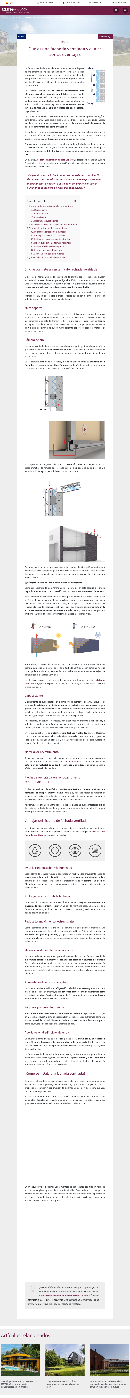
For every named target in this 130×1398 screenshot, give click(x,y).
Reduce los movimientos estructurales (52, 239)
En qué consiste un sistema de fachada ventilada (51, 206)
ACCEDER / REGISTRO (46, 3)
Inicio (4, 18)
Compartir (104, 36)
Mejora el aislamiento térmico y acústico (52, 242)
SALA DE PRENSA (97, 3)
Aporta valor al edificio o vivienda (49, 253)
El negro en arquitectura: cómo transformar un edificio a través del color (62, 1384)
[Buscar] (116, 10)
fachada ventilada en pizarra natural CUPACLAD (67, 1295)
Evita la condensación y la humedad (50, 231)
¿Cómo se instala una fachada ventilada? (47, 257)
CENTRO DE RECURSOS (72, 3)
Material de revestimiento (46, 220)
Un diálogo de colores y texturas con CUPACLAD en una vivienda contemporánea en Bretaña (19, 1384)
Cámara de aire (41, 213)
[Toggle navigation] (125, 10)
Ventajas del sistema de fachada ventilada (48, 228)
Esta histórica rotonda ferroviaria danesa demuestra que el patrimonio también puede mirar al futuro (108, 1384)
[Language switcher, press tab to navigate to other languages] (11, 2)
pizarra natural (73, 761)
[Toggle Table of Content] (75, 201)
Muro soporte (40, 210)
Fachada (21, 36)
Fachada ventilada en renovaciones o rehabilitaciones (53, 224)
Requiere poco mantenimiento (48, 250)
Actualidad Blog (15, 18)
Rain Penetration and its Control (56, 159)
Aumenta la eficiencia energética (49, 246)
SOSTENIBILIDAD (120, 3)
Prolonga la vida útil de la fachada (49, 235)
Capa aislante (40, 217)
